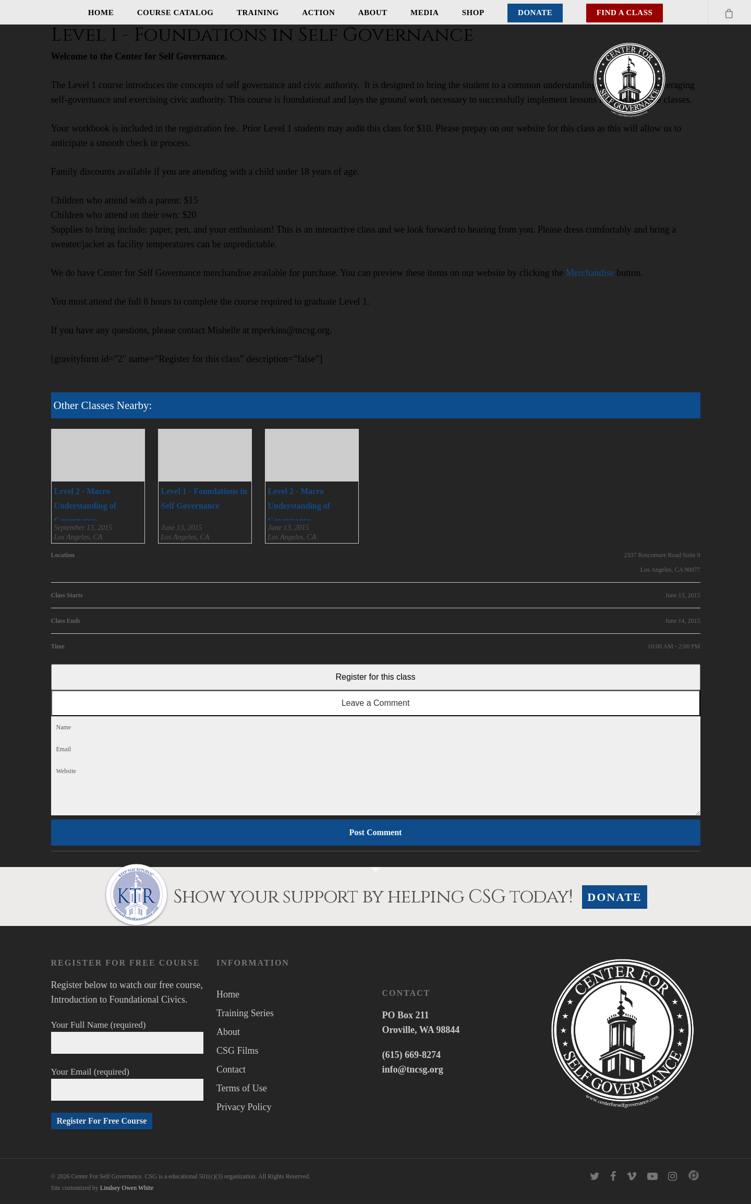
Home (101, 12)
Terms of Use (241, 1088)
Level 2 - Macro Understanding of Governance (85, 506)
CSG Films (237, 1050)
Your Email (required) (127, 1084)
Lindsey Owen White (126, 1187)
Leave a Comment (376, 703)
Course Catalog (175, 12)
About (372, 12)
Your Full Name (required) (127, 1037)
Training (258, 12)
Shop (473, 12)
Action (318, 12)
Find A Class (625, 12)
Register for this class (376, 676)
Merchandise (590, 273)
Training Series (245, 1013)
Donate (535, 12)
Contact (231, 1069)
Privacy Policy (244, 1107)
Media (424, 12)
